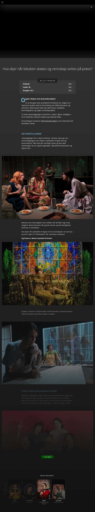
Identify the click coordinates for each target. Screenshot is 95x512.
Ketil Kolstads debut (49, 121)
